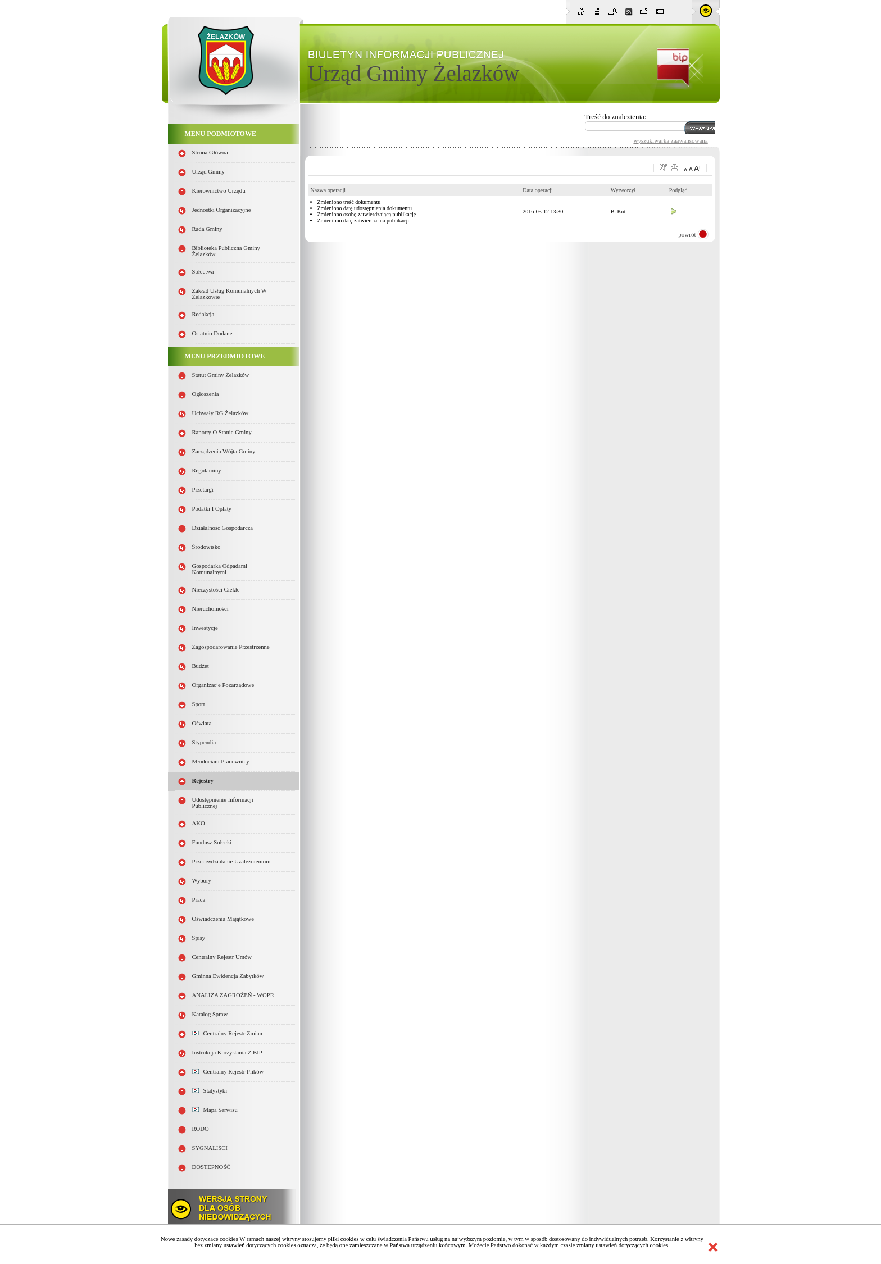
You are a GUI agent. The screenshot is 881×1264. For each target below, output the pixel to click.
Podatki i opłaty (211, 509)
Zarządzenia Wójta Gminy (224, 451)
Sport (198, 704)
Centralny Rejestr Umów (222, 957)
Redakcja (203, 314)
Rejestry (203, 781)
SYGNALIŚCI (210, 1148)
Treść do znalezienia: (616, 116)
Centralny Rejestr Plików (228, 1072)
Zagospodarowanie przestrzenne (231, 647)
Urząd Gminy (208, 172)
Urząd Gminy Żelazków (414, 73)
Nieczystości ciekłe (216, 589)
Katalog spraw (210, 1014)
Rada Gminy (207, 229)
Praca (199, 900)
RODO (200, 1129)
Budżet (200, 666)
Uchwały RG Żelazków (220, 413)
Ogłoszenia (205, 394)
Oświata (202, 723)
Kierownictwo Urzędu (219, 191)
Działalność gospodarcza (222, 528)
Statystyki (210, 1091)
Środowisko (206, 547)
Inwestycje (205, 628)
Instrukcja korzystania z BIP (227, 1052)
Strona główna (210, 152)
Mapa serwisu (215, 1110)
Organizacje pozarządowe (223, 685)
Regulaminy (206, 470)
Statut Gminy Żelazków (220, 375)
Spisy (199, 938)
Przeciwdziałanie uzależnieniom (231, 861)
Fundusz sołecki (212, 842)
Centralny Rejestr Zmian (227, 1033)
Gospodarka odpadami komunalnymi (220, 569)
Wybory (201, 880)
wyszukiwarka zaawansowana (671, 140)
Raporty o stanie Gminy (222, 432)
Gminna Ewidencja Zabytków (228, 976)
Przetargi (203, 489)
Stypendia (204, 742)
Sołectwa (203, 272)
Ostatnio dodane (212, 333)
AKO (198, 823)
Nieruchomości (210, 609)
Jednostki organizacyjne (221, 210)
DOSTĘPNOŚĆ (211, 1167)
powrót (687, 234)
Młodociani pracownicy (220, 761)
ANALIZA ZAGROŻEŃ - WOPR (233, 995)
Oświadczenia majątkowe (223, 919)
